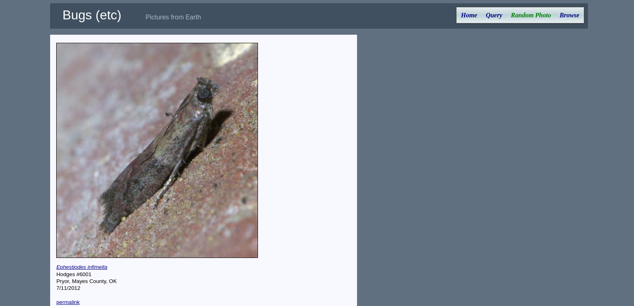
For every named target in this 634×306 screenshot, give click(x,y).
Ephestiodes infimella (81, 267)
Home (469, 15)
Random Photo (531, 15)
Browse (569, 15)
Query (494, 15)
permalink (68, 302)
